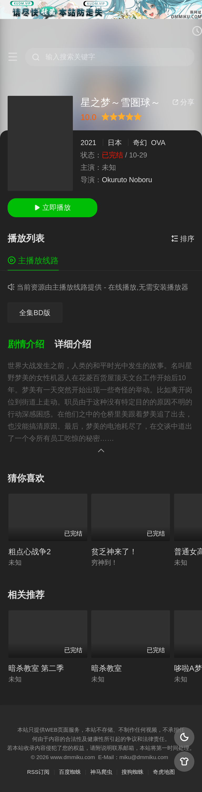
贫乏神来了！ (114, 551)
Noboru (140, 180)
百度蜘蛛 (70, 772)
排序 (182, 239)
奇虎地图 (164, 772)
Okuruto (114, 180)
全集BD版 (34, 313)
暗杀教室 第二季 (36, 668)
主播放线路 (33, 260)
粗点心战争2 (29, 551)
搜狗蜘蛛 (133, 772)
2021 (88, 143)
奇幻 (140, 143)
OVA (158, 143)
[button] (31, 344)
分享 (183, 102)
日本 (115, 143)
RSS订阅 (38, 772)
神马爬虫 (101, 772)
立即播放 (52, 207)
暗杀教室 (106, 668)
